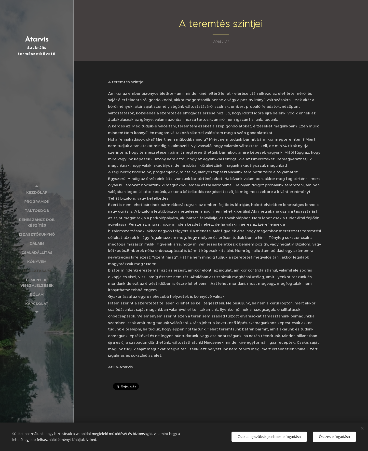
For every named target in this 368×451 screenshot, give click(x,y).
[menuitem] (36, 192)
